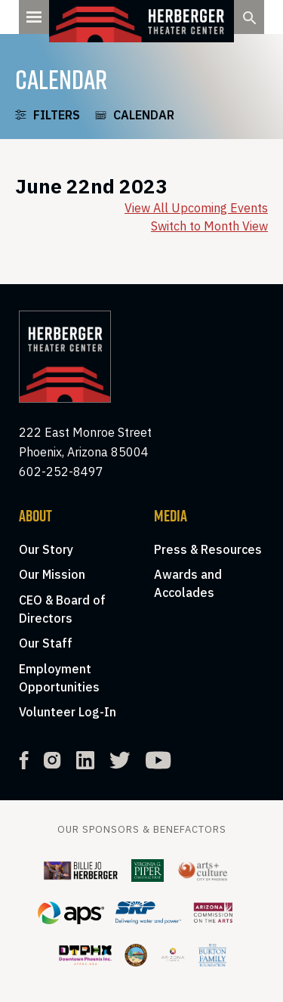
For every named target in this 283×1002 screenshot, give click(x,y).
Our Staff (45, 643)
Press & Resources (208, 549)
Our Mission (52, 574)
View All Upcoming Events (196, 207)
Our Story (46, 549)
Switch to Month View (209, 225)
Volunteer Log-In (67, 711)
